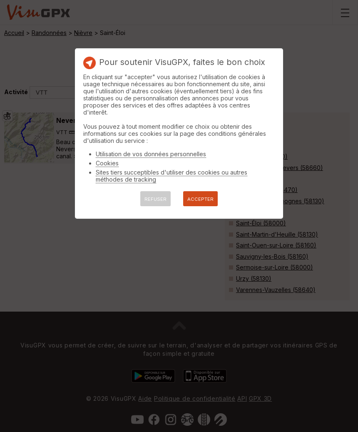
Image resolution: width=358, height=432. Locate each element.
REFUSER (155, 199)
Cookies (107, 163)
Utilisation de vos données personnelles (151, 153)
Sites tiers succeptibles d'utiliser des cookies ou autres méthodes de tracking (171, 176)
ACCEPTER (200, 199)
